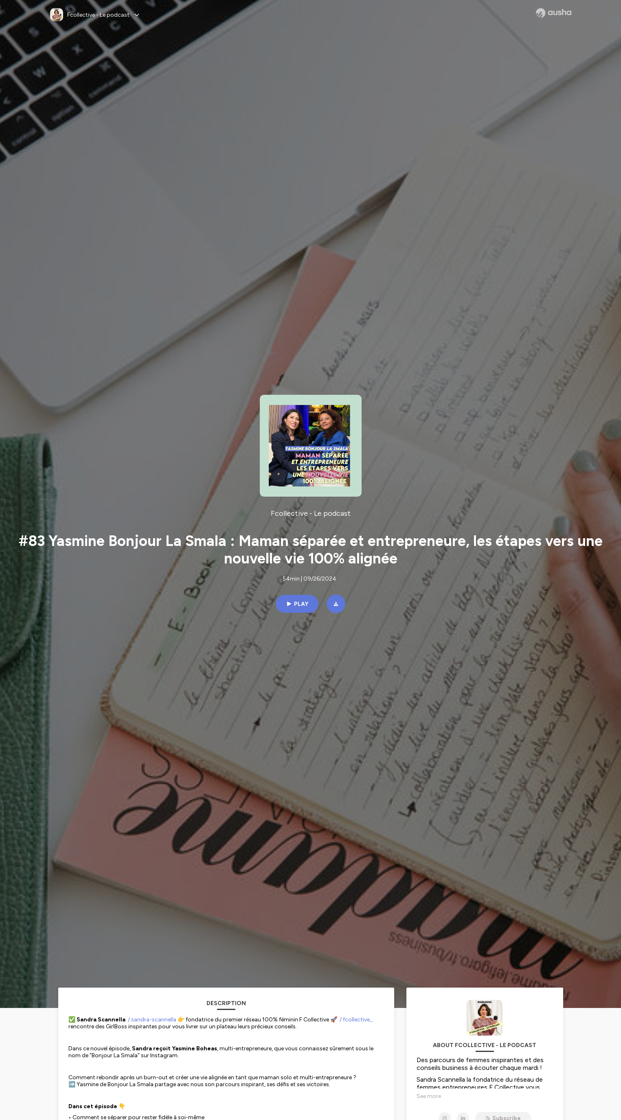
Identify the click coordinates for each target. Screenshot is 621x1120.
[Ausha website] (553, 13)
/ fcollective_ (356, 1019)
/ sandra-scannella (152, 1019)
